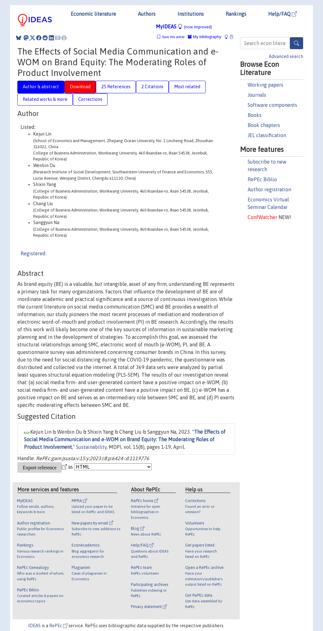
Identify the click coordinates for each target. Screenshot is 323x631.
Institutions (191, 14)
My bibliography (204, 36)
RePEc (58, 625)
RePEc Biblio (262, 179)
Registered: (33, 253)
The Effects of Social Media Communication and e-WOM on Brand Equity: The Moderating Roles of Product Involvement (125, 439)
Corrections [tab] (90, 99)
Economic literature (93, 14)
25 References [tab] (116, 86)
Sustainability (91, 447)
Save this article (173, 37)
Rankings (236, 14)
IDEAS (34, 625)
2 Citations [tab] (152, 86)
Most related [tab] (187, 86)
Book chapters (264, 125)
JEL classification (267, 135)
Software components (272, 105)
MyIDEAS (184, 26)
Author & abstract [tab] (41, 86)
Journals (257, 95)
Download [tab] (80, 86)
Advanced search (286, 56)
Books (254, 115)
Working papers (265, 85)
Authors (147, 14)
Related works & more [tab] (45, 99)
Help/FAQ (282, 14)
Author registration (269, 189)
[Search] (296, 43)
